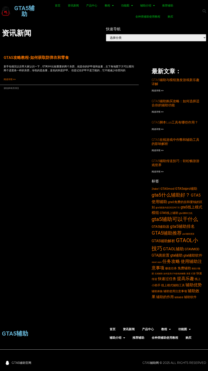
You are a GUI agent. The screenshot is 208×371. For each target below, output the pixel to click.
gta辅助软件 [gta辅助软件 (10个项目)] (192, 255)
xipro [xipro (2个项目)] (159, 262)
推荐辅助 (167, 5)
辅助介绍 (147, 5)
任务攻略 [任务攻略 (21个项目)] (171, 261)
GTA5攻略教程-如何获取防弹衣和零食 (36, 57)
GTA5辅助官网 (21, 363)
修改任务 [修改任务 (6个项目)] (171, 268)
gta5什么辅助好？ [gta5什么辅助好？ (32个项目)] (171, 195)
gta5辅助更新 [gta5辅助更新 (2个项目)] (188, 234)
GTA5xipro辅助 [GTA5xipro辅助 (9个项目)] (186, 189)
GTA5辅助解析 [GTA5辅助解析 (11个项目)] (163, 241)
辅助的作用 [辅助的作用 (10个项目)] (165, 297)
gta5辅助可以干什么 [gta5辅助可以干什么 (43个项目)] (175, 219)
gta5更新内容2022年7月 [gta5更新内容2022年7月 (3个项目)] (167, 207)
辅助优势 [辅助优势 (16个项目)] (194, 285)
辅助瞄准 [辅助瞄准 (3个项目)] (178, 297)
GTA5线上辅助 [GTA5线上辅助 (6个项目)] (169, 213)
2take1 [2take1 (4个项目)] (156, 188)
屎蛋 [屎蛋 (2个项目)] (188, 273)
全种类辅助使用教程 (147, 16)
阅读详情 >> (10, 79)
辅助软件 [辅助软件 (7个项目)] (190, 297)
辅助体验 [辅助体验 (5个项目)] (157, 291)
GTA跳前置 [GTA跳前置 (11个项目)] (160, 255)
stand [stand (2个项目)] (154, 262)
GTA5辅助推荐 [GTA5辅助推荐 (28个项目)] (167, 233)
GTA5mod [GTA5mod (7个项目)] (167, 188)
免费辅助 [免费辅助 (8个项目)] (184, 268)
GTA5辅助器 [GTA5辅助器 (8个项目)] (160, 227)
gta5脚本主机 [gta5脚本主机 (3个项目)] (186, 213)
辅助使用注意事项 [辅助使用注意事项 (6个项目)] (175, 291)
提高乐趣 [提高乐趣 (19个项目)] (185, 278)
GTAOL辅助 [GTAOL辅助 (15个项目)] (173, 249)
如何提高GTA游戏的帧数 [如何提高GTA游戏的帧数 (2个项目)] (174, 273)
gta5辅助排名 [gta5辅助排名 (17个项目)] (182, 226)
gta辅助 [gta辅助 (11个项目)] (176, 255)
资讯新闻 (73, 5)
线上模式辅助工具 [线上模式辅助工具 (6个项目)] (173, 285)
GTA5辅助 (24, 11)
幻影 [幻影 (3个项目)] (193, 273)
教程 (109, 5)
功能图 (127, 5)
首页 (57, 5)
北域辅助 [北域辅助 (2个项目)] (159, 273)
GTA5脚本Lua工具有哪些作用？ (175, 122)
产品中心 (91, 5)
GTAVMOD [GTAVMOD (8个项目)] (192, 249)
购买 (170, 16)
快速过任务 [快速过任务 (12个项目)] (167, 278)
